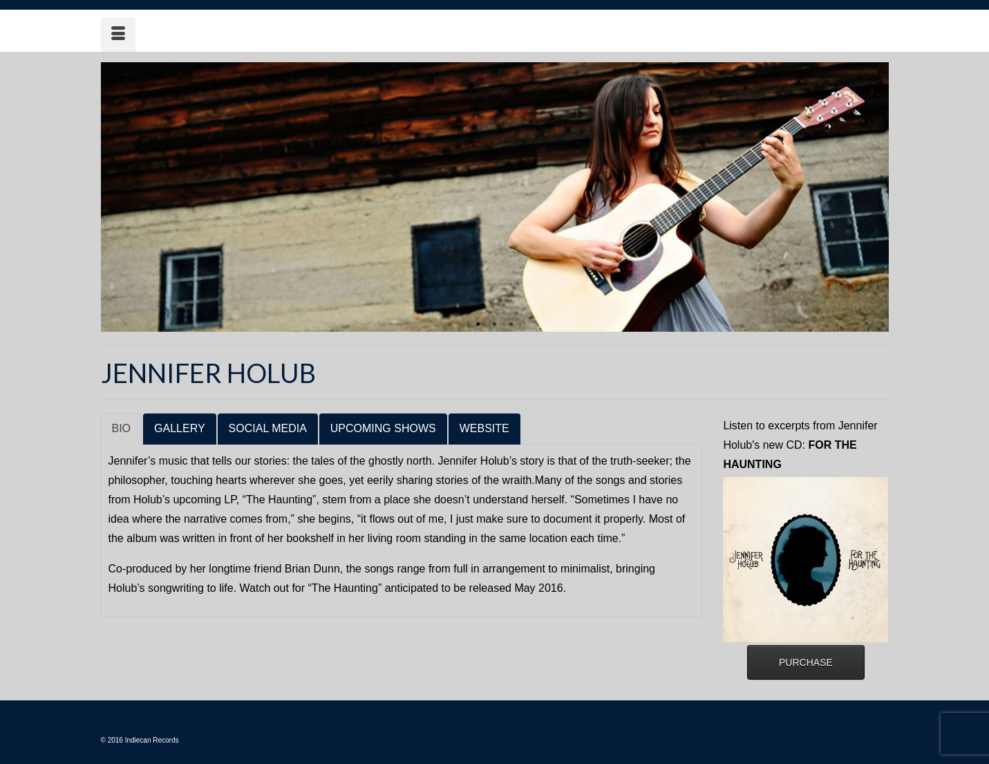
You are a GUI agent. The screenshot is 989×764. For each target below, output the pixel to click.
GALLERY (179, 428)
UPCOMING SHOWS (383, 428)
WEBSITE (484, 428)
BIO (121, 428)
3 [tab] (511, 325)
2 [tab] (495, 325)
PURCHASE (806, 662)
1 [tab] (478, 325)
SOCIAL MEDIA (268, 428)
